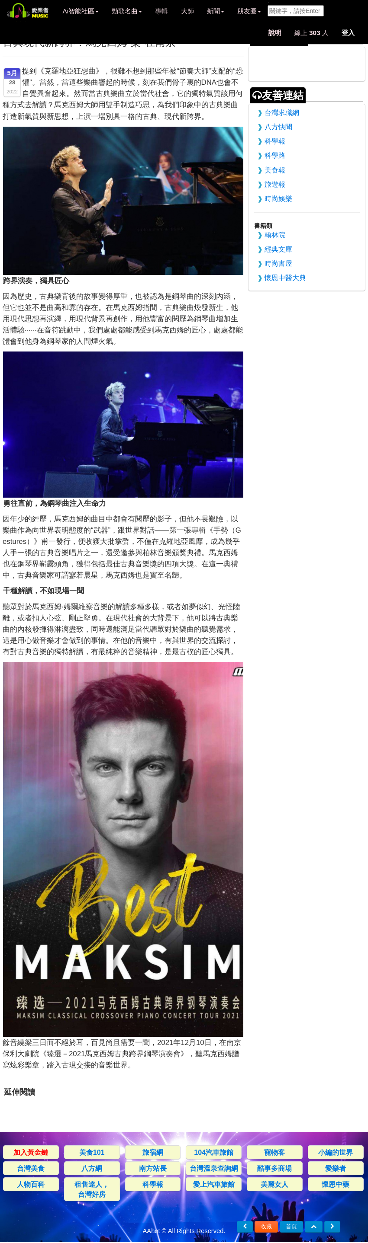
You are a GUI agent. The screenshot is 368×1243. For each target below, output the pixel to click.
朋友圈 (249, 11)
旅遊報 (275, 184)
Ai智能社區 (80, 11)
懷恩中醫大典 (285, 277)
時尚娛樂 (278, 198)
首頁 (291, 1226)
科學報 (275, 141)
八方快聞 (278, 127)
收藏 (266, 1226)
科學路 (275, 155)
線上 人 (311, 32)
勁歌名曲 (127, 11)
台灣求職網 (282, 112)
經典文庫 (278, 249)
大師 (187, 11)
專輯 (161, 11)
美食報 (275, 170)
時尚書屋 (278, 263)
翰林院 (275, 235)
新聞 (215, 11)
